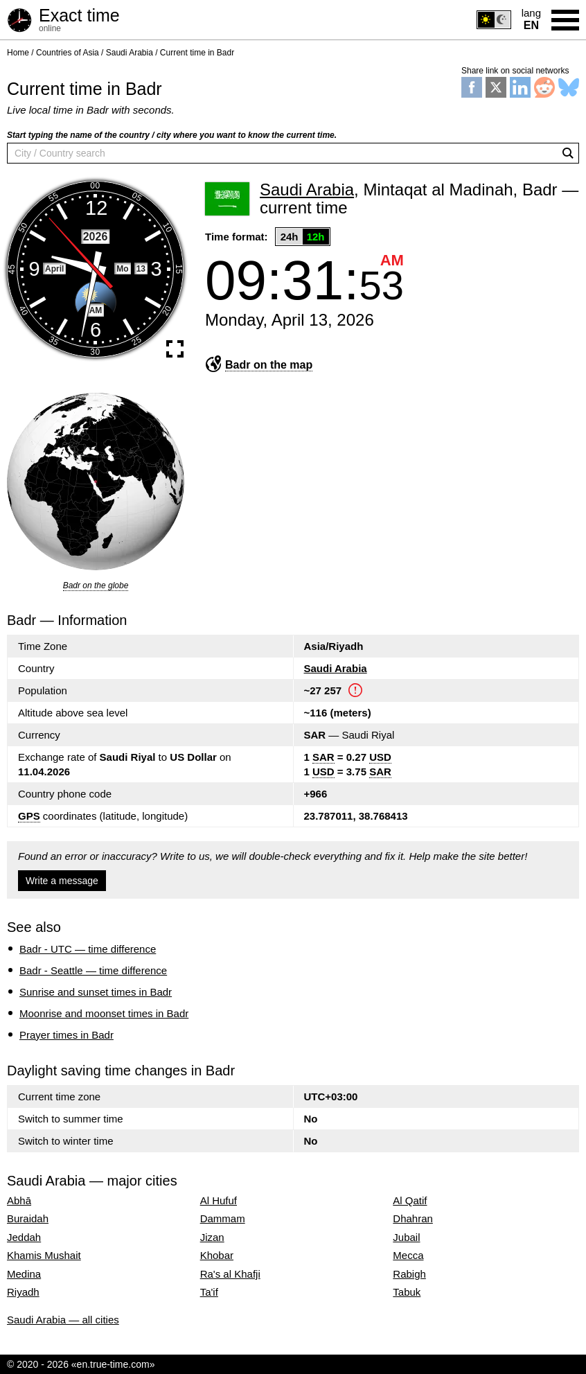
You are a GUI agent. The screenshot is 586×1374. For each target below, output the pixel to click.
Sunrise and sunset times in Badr (95, 992)
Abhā (19, 1200)
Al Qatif (410, 1200)
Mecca (408, 1255)
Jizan (212, 1237)
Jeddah (24, 1237)
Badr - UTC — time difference (87, 949)
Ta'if (209, 1292)
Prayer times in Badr (66, 1035)
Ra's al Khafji (230, 1274)
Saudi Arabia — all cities (63, 1319)
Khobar (216, 1255)
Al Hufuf (218, 1200)
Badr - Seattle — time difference (93, 970)
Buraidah (27, 1218)
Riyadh (23, 1292)
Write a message (62, 880)
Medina (24, 1274)
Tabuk (406, 1292)
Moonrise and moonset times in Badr (103, 1013)
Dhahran (413, 1218)
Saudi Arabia (335, 668)
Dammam (222, 1218)
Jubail (406, 1237)
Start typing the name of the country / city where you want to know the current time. (172, 135)
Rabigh (409, 1274)
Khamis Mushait (44, 1255)
